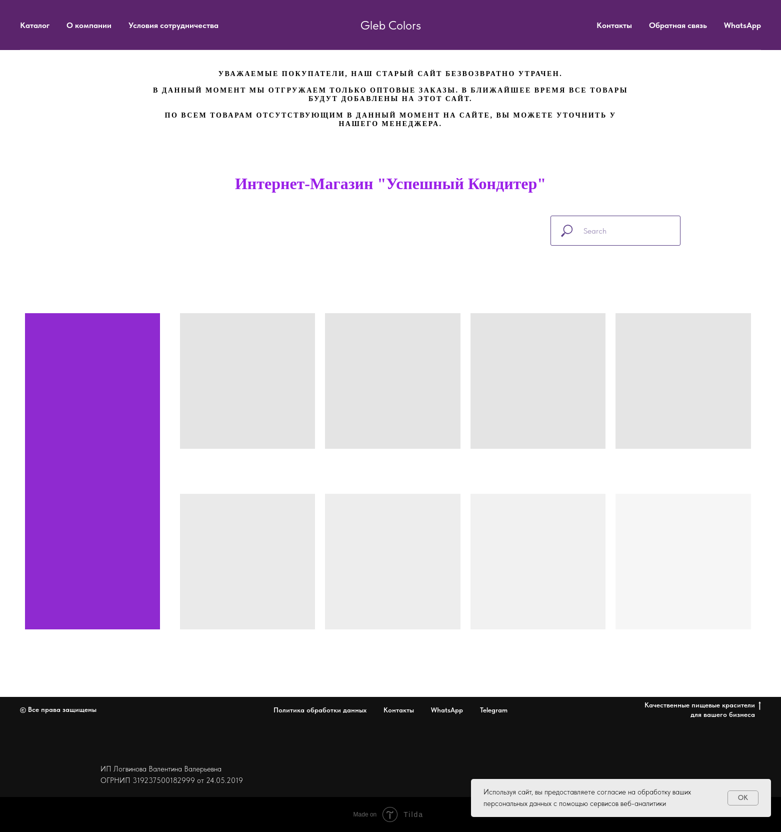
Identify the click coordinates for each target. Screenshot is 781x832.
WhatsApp (742, 25)
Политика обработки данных (320, 710)
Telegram (494, 710)
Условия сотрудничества (173, 25)
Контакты (614, 25)
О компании (89, 25)
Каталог (35, 25)
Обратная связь (678, 25)
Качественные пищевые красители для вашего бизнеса (702, 709)
